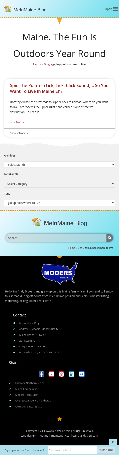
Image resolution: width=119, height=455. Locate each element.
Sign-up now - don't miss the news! (25, 450)
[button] (108, 9)
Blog (46, 65)
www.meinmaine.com (58, 431)
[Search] (109, 238)
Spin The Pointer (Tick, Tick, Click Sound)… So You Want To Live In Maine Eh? (59, 88)
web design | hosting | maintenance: (45, 435)
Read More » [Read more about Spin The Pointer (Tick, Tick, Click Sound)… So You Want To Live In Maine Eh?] (17, 122)
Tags (7, 193)
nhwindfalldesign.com (84, 435)
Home (36, 65)
